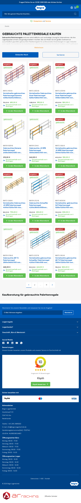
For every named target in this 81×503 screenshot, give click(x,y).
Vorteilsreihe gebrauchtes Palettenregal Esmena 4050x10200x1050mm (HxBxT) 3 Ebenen (14, 96)
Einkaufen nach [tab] (21, 55)
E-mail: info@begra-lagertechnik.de (14, 427)
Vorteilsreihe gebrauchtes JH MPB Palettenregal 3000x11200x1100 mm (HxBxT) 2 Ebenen (66, 150)
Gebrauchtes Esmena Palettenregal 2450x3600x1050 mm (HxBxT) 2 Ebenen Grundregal (12, 150)
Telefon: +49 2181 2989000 (11, 424)
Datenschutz (35, 478)
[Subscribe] (68, 312)
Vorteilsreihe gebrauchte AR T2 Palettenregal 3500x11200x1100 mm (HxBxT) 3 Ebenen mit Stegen (65, 260)
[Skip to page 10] (40, 285)
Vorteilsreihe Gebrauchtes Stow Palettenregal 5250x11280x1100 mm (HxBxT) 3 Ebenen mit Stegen (40, 96)
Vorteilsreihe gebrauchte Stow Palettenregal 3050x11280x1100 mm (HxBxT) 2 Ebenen (65, 96)
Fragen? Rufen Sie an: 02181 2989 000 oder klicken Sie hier (40, 2)
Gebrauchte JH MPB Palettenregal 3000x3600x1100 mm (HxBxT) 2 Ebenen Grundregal (38, 150)
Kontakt (47, 478)
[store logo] (40, 8)
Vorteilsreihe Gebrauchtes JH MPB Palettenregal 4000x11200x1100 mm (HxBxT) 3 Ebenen (14, 205)
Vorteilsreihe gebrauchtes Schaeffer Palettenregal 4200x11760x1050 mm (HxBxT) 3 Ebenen (40, 260)
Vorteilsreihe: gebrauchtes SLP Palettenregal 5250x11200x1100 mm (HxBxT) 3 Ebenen (66, 205)
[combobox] (40, 14)
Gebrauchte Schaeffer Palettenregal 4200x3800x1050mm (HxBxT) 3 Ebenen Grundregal (38, 205)
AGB (41, 478)
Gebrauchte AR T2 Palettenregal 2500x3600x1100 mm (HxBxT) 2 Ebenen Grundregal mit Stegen (12, 260)
